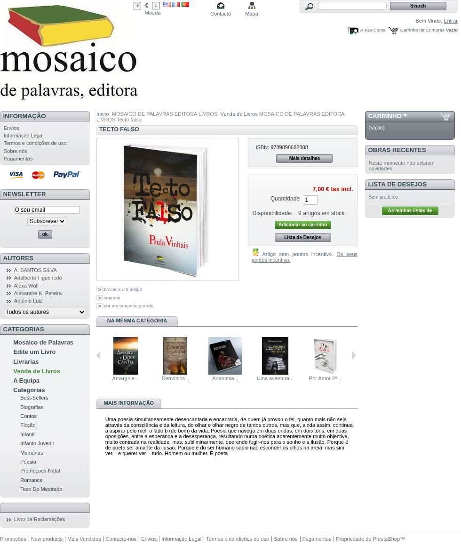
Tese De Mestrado (41, 489)
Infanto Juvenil (37, 443)
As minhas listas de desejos (410, 211)
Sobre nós (15, 151)
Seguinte (354, 355)
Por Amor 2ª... (325, 378)
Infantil (27, 434)
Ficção (27, 425)
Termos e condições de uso (35, 143)
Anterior (98, 355)
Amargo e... (125, 378)
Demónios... (176, 378)
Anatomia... (225, 378)
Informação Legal (24, 135)
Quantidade (285, 198)
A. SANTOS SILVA (35, 270)
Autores (18, 258)
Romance (31, 480)
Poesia (28, 462)
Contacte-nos (121, 539)
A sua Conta (373, 29)
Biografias (31, 407)
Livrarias (26, 361)
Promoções (13, 539)
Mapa (251, 13)
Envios (11, 128)
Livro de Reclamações (39, 519)
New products (47, 539)
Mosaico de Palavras (43, 342)
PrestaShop (386, 539)
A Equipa (26, 380)
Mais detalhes (304, 158)
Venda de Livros (36, 371)
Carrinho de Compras (422, 29)
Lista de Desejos (302, 237)
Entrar (451, 21)
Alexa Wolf (26, 286)
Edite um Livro (34, 351)
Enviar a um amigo (122, 289)
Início (102, 114)
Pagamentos (18, 158)
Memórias (31, 453)
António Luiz (28, 301)
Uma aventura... (275, 378)
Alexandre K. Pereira (38, 293)
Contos (28, 416)
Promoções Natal (40, 470)
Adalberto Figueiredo (38, 278)
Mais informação (129, 403)
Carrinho (385, 116)
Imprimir (111, 297)
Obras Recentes (397, 149)
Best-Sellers (34, 398)
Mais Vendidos (84, 539)
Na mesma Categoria (137, 320)
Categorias (29, 389)
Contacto (220, 13)
